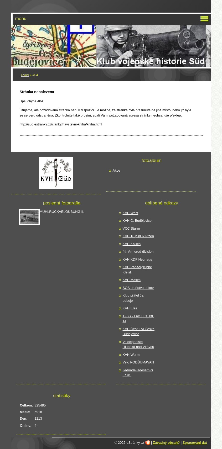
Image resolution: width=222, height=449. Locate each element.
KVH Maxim (132, 280)
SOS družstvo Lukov (138, 288)
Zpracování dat (195, 443)
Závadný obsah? (166, 443)
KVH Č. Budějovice (137, 221)
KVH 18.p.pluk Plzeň (138, 236)
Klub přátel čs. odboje (133, 298)
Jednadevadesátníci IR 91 (138, 372)
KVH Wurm (131, 355)
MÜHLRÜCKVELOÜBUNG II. (62, 212)
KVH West (130, 213)
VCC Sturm (131, 228)
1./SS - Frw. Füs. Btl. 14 (138, 318)
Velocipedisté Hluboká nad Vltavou (138, 344)
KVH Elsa (130, 308)
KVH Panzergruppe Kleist (137, 269)
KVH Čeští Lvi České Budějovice (138, 331)
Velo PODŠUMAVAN (138, 362)
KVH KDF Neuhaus (137, 259)
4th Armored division (138, 251)
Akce (116, 170)
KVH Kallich (132, 244)
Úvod (25, 75)
